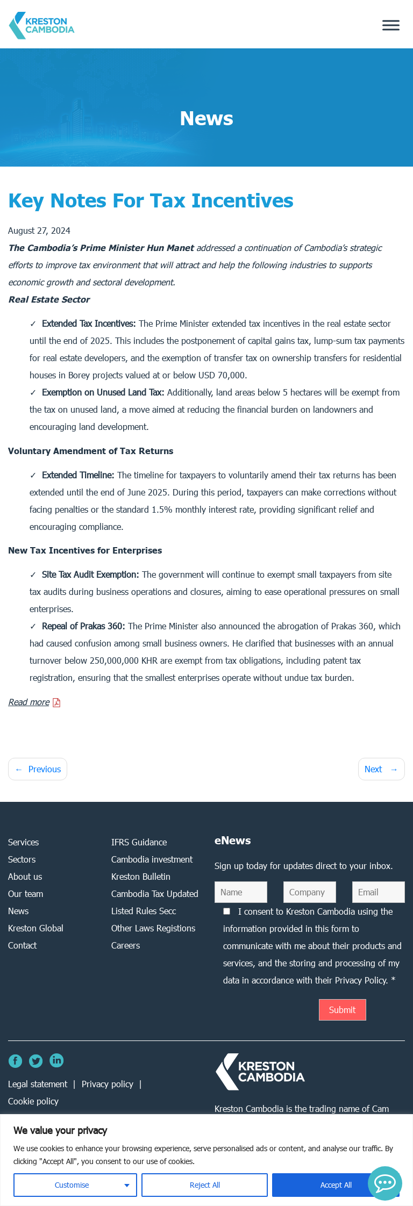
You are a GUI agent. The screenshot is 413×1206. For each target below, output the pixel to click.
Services (23, 842)
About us (25, 876)
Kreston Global (35, 928)
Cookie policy (33, 1101)
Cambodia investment (152, 859)
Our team (25, 893)
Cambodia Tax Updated (154, 893)
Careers (125, 945)
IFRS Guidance (139, 842)
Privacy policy (107, 1084)
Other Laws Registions (153, 928)
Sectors (21, 859)
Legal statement (37, 1084)
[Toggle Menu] (391, 25)
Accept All (336, 1184)
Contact (22, 945)
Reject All (205, 1184)
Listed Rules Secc (143, 911)
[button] (385, 1183)
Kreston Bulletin (140, 876)
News (18, 911)
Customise (72, 1184)
